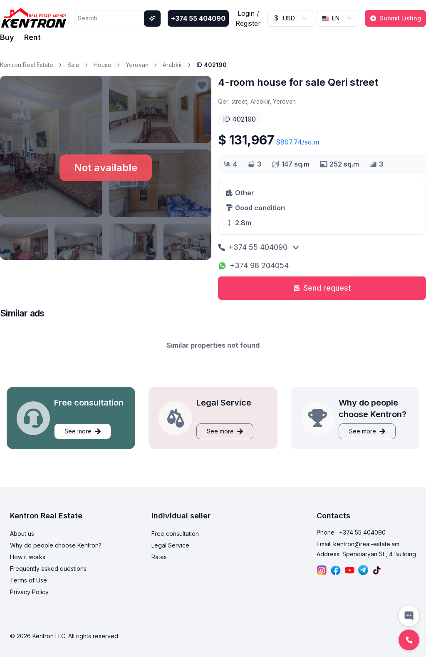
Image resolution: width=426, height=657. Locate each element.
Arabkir (172, 64)
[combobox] (290, 18)
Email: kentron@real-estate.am (358, 544)
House (102, 64)
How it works (27, 556)
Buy (7, 37)
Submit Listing (395, 18)
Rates (159, 556)
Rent (32, 37)
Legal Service (170, 545)
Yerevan (137, 64)
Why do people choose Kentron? (56, 545)
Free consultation (175, 533)
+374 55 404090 (198, 18)
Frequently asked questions (48, 568)
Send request (322, 288)
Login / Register (248, 18)
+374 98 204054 (253, 265)
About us (22, 533)
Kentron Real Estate (26, 64)
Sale (73, 64)
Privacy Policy (29, 591)
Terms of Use (28, 580)
